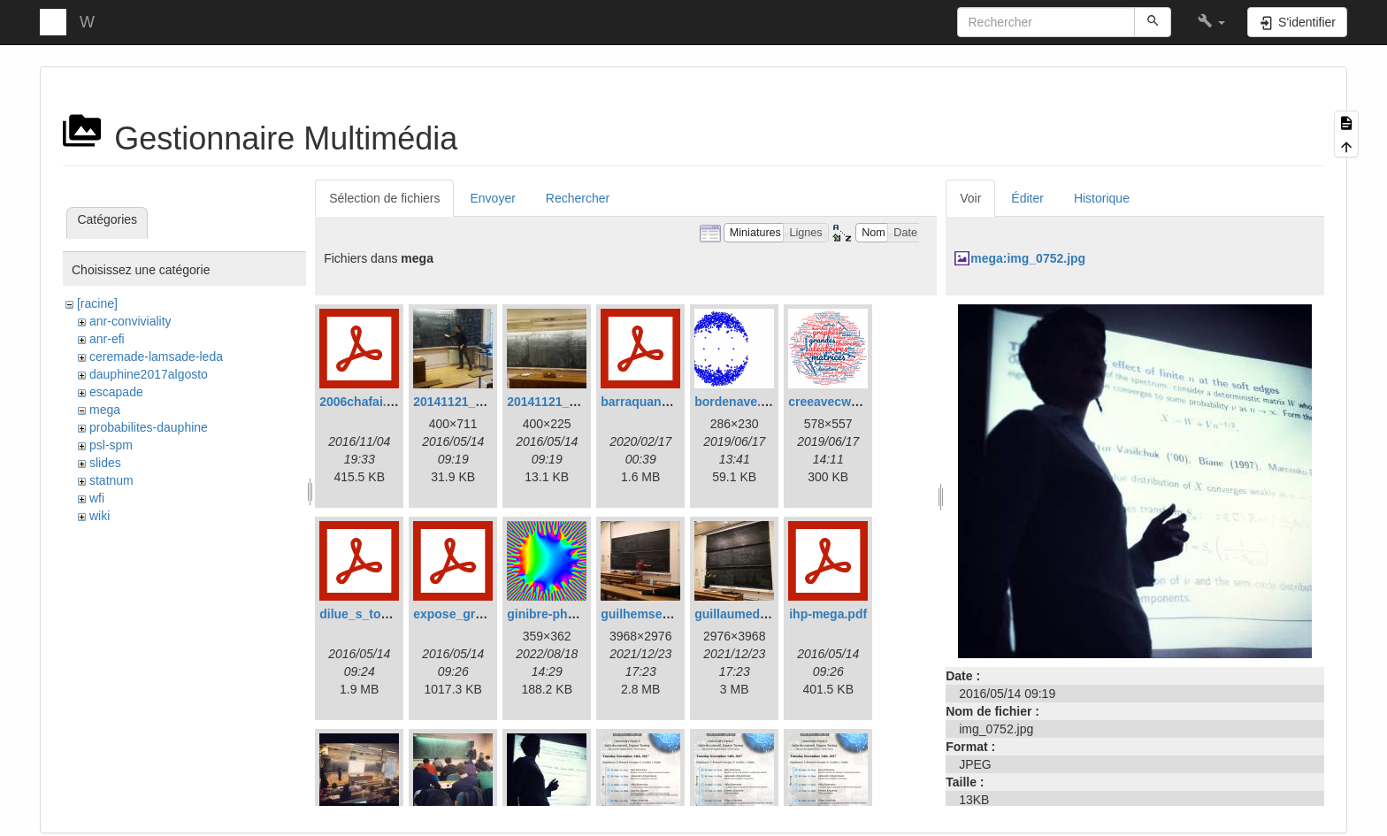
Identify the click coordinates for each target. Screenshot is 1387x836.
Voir (970, 198)
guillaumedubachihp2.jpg (769, 614)
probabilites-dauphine (148, 427)
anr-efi (107, 339)
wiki (99, 516)
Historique (1102, 198)
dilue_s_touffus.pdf (376, 614)
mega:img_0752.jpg (1027, 258)
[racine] (97, 303)
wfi (96, 498)
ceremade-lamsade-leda (156, 356)
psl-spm (111, 445)
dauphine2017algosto (148, 374)
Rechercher (577, 198)
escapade (116, 392)
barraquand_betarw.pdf (669, 402)
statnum (111, 480)
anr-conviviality (130, 321)
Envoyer (492, 198)
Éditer (1027, 198)
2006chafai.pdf (362, 402)
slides (105, 463)
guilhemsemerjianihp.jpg (674, 614)
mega (104, 410)
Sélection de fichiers (384, 198)
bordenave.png (738, 402)
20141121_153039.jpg (569, 402)
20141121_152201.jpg (476, 402)
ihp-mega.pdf (828, 614)
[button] (1211, 22)
